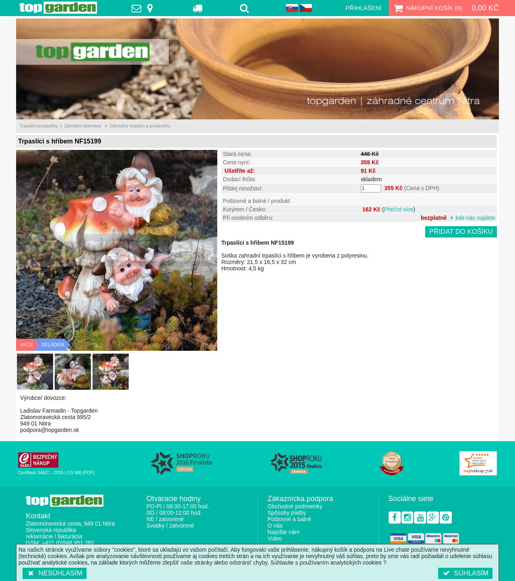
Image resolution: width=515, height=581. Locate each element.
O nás (275, 525)
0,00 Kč (485, 8)
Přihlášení (363, 7)
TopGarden (58, 8)
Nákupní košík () (427, 8)
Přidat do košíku (461, 231)
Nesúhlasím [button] (54, 573)
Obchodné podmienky (295, 506)
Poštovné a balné (289, 519)
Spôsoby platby (287, 512)
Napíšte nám (283, 532)
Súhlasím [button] (465, 573)
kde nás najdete (475, 218)
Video (275, 538)
